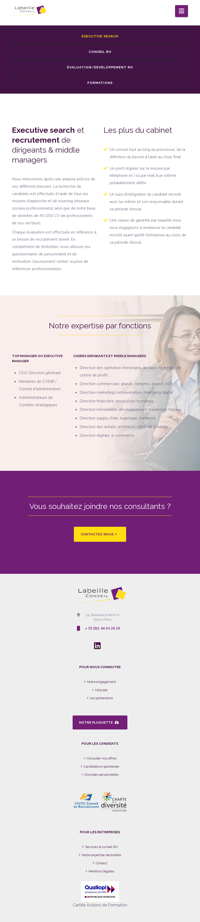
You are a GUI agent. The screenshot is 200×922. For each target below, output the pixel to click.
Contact (101, 863)
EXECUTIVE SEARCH (100, 36)
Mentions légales (101, 871)
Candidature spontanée (101, 766)
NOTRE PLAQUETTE (99, 722)
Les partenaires (101, 698)
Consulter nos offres (101, 758)
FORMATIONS (100, 83)
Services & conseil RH (101, 847)
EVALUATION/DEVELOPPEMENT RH (100, 67)
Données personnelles (101, 775)
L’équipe (101, 690)
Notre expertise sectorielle (101, 855)
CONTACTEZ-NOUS (99, 534)
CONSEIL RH (100, 52)
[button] (181, 11)
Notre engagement (101, 682)
